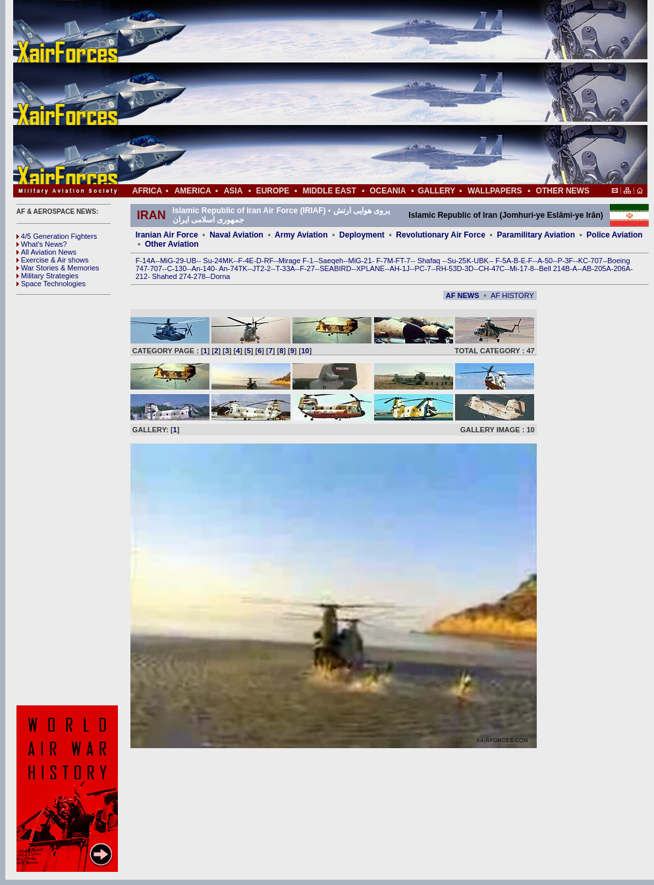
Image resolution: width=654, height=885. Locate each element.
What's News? (41, 244)
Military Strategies (47, 276)
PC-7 (422, 268)
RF (269, 261)
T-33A (284, 268)
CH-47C (492, 268)
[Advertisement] (369, 92)
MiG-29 (172, 261)
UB (191, 261)
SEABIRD (335, 268)
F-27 (307, 268)
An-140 (203, 268)
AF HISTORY (512, 295)
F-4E (246, 261)
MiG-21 (359, 261)
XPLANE (370, 268)
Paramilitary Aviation (536, 235)
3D (469, 268)
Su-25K (459, 261)
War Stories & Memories (57, 268)
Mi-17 (519, 268)
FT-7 (403, 261)
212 (142, 276)
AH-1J (400, 268)
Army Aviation (301, 235)
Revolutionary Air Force (440, 235)
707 (156, 268)
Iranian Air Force (167, 235)
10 (305, 351)
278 (199, 276)
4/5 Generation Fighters (57, 236)
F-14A (145, 261)
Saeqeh (330, 261)
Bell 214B (554, 268)
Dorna (220, 276)
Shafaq (430, 261)
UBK (481, 261)
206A (621, 268)
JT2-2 (261, 268)
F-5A (503, 261)
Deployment (362, 235)
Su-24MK (218, 261)
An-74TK (233, 268)
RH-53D (449, 268)
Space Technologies (51, 284)
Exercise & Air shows (52, 260)
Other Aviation (172, 244)
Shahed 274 (171, 276)
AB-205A (596, 268)
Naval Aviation (236, 235)
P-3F (565, 261)
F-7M (384, 261)
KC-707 (590, 261)
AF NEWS (462, 295)
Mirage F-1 (296, 261)
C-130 (176, 268)
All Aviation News (46, 252)
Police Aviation (615, 235)
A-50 (545, 261)
